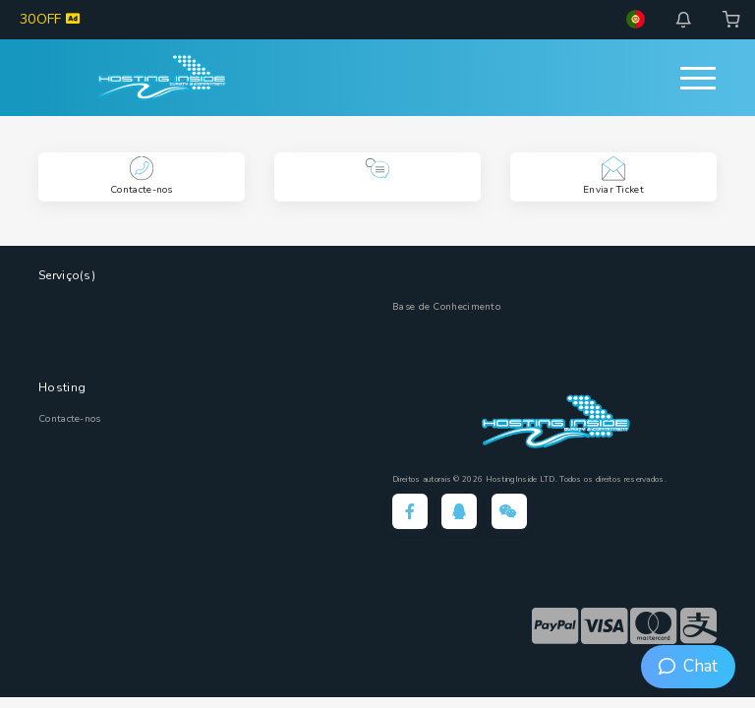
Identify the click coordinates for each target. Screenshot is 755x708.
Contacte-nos (69, 419)
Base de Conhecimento (446, 307)
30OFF (50, 19)
